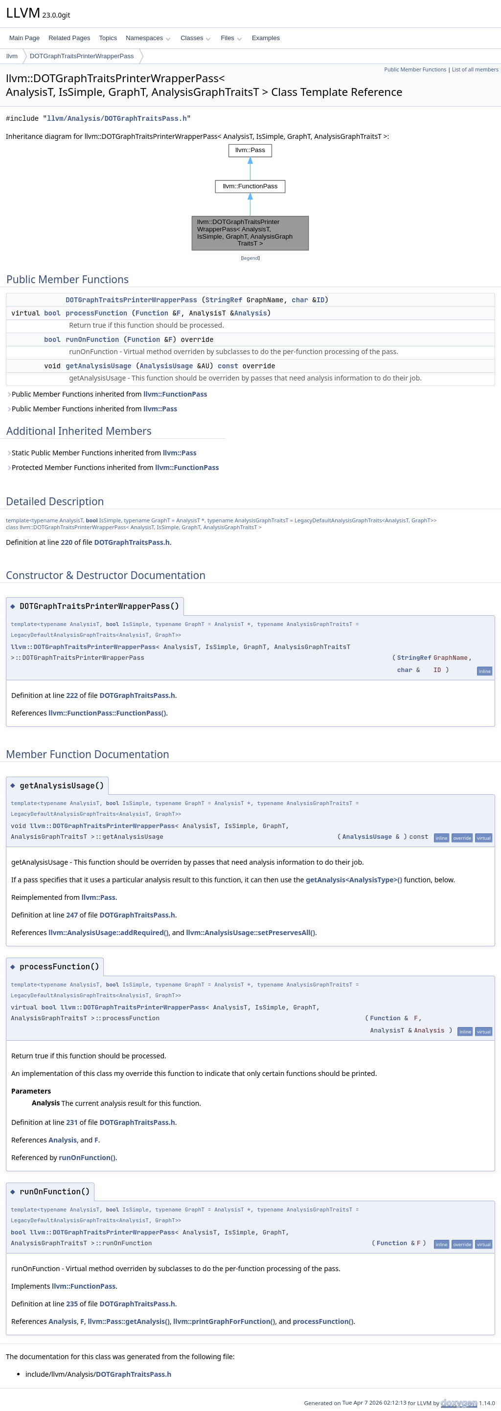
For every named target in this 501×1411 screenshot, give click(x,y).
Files (231, 38)
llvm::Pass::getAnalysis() (128, 1321)
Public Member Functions (415, 69)
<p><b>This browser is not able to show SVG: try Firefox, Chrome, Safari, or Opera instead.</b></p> (250, 197)
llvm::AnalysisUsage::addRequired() (108, 932)
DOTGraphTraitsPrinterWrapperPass (82, 56)
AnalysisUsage (166, 365)
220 (66, 542)
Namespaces (148, 38)
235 (72, 1303)
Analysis (250, 313)
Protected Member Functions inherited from (112, 467)
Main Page (24, 38)
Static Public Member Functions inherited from (101, 452)
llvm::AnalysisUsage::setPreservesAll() (250, 932)
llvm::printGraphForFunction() (224, 1321)
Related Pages (69, 38)
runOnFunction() (87, 1157)
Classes (196, 38)
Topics (108, 38)
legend (250, 258)
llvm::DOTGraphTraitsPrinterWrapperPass (83, 647)
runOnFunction (92, 339)
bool (52, 313)
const (228, 365)
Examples (266, 38)
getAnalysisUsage (98, 365)
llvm (12, 56)
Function (152, 313)
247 (72, 914)
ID (321, 299)
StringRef (224, 299)
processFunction (96, 313)
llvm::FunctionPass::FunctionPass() (107, 712)
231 (72, 1122)
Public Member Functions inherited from (106, 394)
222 (72, 695)
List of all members (475, 69)
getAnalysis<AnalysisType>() (354, 879)
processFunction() (323, 1321)
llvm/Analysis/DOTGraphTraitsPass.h (117, 118)
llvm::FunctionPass (175, 394)
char (300, 299)
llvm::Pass (160, 408)
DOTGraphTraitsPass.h (131, 542)
